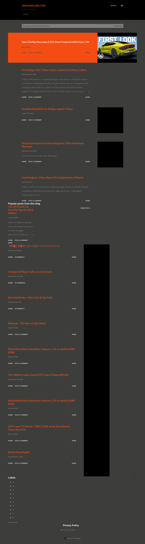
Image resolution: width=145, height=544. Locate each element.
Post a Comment (35, 52)
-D (13, 494)
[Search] (113, 5)
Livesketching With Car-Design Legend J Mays (47, 108)
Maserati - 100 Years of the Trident (27, 323)
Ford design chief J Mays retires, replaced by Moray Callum (54, 69)
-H (13, 510)
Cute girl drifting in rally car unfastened (30, 271)
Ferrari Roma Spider (19, 452)
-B (13, 486)
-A (13, 482)
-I (12, 513)
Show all (118, 26)
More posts (85, 208)
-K (13, 517)
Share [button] (24, 52)
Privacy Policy (69, 530)
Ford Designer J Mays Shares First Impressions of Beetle (52, 177)
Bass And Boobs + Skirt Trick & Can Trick (30, 297)
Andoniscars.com (34, 5)
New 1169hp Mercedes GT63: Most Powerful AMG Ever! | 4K (55, 41)
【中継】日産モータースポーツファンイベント (34, 246)
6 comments (19, 257)
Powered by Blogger (72, 538)
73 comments (20, 283)
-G (13, 506)
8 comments (19, 308)
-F (13, 502)
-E (13, 498)
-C (13, 490)
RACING (25, 14)
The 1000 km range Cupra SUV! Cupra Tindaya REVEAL (38, 374)
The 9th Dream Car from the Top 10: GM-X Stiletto (20, 210)
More (88, 52)
